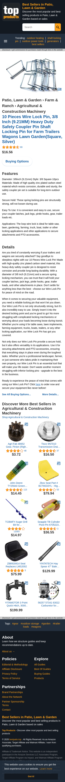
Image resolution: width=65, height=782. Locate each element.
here (38, 384)
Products (39, 678)
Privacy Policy (9, 673)
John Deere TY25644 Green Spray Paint (16, 484)
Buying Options (17, 161)
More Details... (50, 394)
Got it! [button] (31, 776)
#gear (15, 623)
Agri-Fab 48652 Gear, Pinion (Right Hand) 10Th (16, 445)
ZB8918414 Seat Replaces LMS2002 (16, 565)
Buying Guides (42, 673)
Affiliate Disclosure (12, 669)
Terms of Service (11, 678)
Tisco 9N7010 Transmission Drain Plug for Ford (48, 445)
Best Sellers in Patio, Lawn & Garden (37, 6)
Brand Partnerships (12, 692)
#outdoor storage (30, 623)
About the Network (12, 697)
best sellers (38, 44)
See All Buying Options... (16, 394)
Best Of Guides (42, 669)
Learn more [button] (46, 768)
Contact (6, 709)
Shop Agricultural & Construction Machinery (25, 417)
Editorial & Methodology (15, 664)
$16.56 (7, 152)
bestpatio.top (15, 739)
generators (53, 41)
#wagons (36, 626)
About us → (8, 651)
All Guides (39, 664)
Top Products (9, 730)
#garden (45, 623)
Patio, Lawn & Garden (21, 100)
